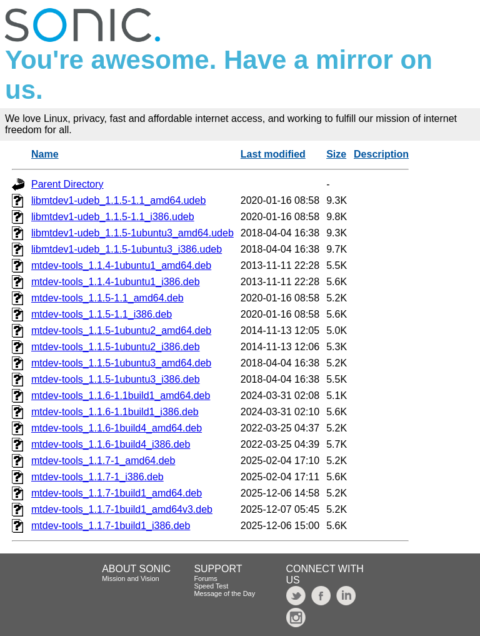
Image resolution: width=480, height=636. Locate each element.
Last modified (273, 154)
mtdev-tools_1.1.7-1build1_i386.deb (110, 525)
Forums (205, 578)
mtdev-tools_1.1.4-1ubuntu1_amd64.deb (121, 265)
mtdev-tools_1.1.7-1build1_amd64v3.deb (121, 509)
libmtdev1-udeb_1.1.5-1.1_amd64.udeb (118, 200)
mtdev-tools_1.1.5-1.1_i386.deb (101, 314)
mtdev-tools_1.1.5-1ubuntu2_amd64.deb (121, 330)
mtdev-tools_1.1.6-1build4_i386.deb (110, 444)
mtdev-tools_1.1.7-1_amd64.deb (103, 460)
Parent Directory (67, 184)
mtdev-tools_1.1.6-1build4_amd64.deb (116, 428)
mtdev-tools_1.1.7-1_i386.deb (97, 477)
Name (45, 154)
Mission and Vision (130, 578)
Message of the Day (224, 593)
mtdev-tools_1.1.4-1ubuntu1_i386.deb (115, 281)
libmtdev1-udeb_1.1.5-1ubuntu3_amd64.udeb (132, 233)
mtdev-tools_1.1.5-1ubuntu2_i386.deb (115, 346)
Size (336, 154)
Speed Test (211, 586)
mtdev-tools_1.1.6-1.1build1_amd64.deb (120, 395)
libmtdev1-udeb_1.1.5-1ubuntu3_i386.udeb (126, 249)
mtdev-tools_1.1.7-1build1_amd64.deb (116, 493)
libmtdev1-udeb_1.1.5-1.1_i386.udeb (112, 216)
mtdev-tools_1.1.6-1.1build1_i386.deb (115, 411)
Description (381, 154)
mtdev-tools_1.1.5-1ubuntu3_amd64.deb (121, 363)
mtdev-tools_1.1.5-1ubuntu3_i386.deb (115, 379)
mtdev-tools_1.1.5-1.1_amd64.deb (107, 298)
